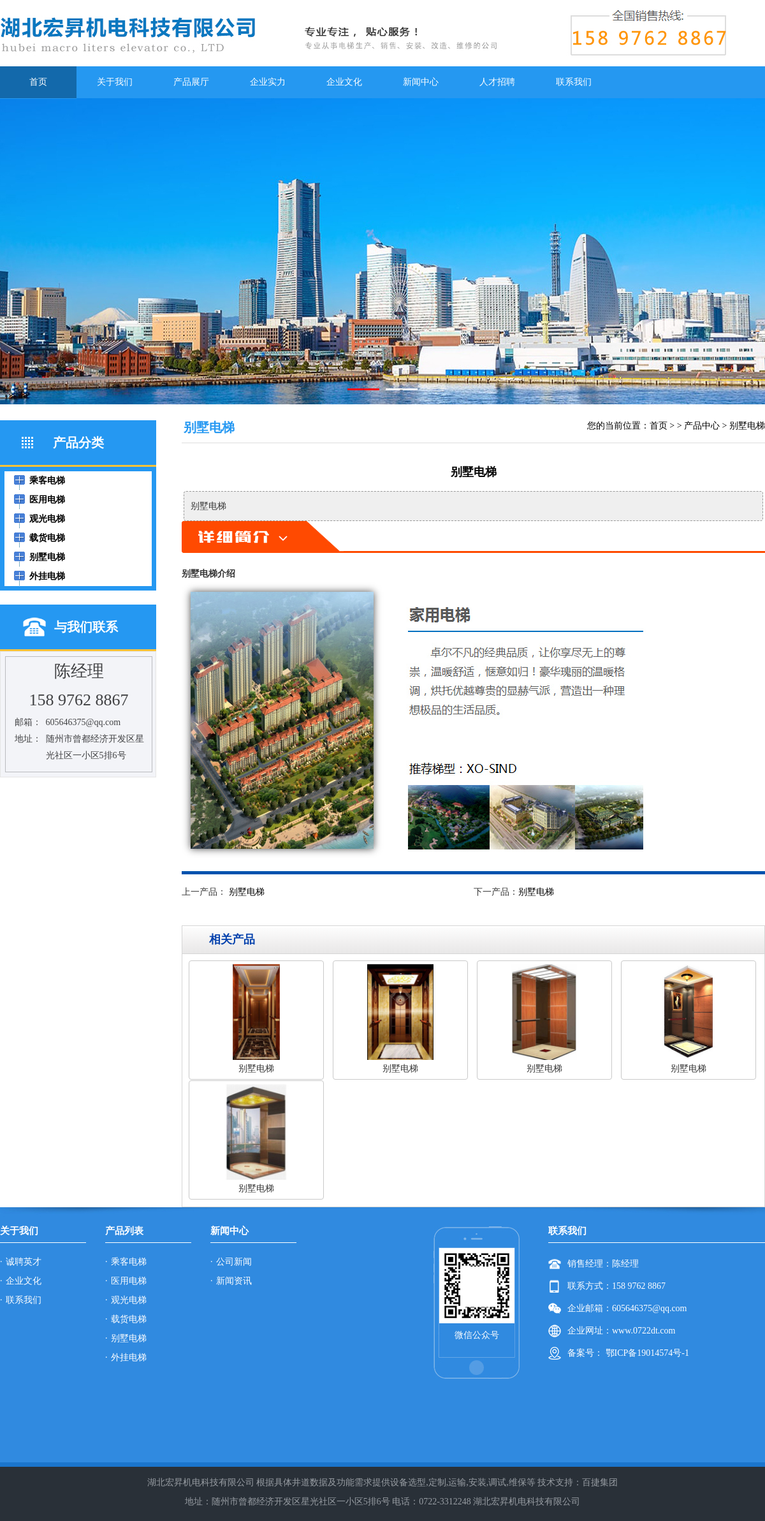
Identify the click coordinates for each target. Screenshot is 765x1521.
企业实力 (268, 82)
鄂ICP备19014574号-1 (646, 1353)
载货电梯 (129, 1319)
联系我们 (574, 82)
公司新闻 (234, 1262)
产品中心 (702, 425)
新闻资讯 (234, 1281)
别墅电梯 (747, 425)
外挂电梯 (129, 1357)
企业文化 (344, 82)
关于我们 (115, 82)
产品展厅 (191, 82)
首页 (38, 82)
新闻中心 (421, 82)
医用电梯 (129, 1281)
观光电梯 (129, 1300)
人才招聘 (497, 82)
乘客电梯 (129, 1262)
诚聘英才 (23, 1262)
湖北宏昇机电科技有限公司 (526, 1501)
